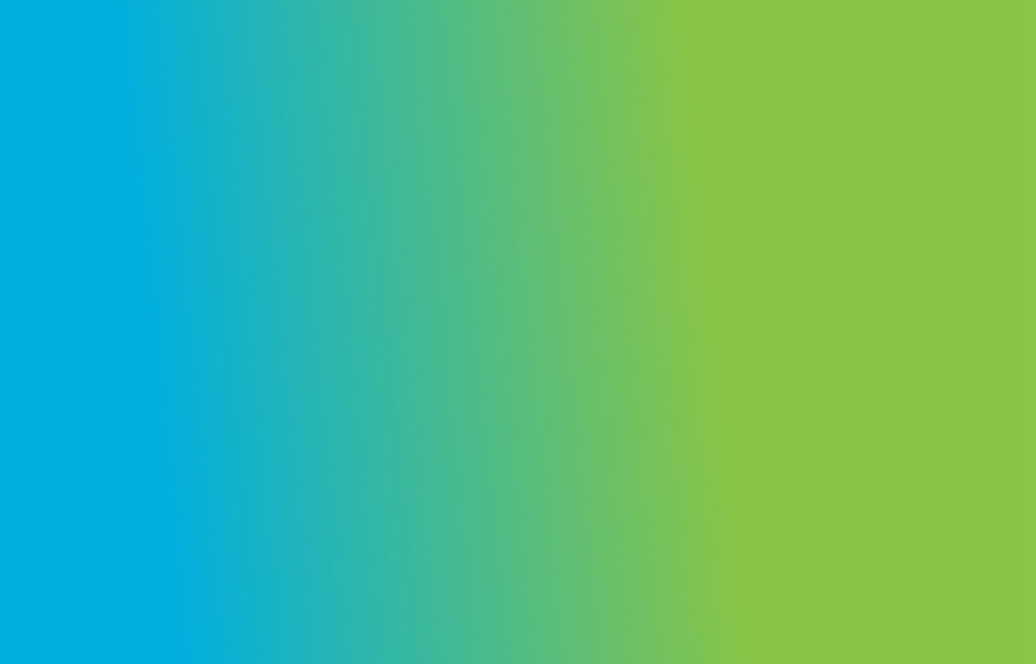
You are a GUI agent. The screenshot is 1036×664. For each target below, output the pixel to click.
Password (710, 376)
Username (711, 282)
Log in (842, 517)
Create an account (905, 575)
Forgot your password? (938, 465)
